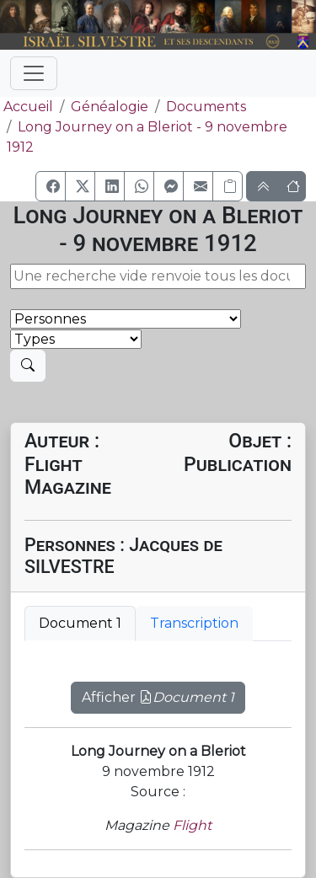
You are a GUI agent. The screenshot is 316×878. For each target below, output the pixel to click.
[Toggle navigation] (33, 73)
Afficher (158, 697)
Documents (206, 107)
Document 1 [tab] (80, 623)
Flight (192, 825)
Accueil (26, 107)
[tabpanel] (158, 687)
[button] (50, 186)
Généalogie (109, 107)
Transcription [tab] (194, 623)
